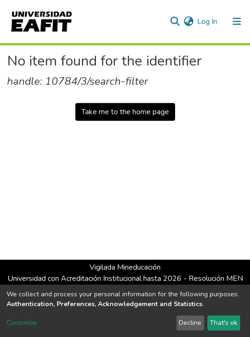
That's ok (223, 322)
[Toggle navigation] (237, 21)
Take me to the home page (125, 112)
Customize (22, 322)
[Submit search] (175, 21)
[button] (188, 21)
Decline (190, 322)
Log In (207, 21)
